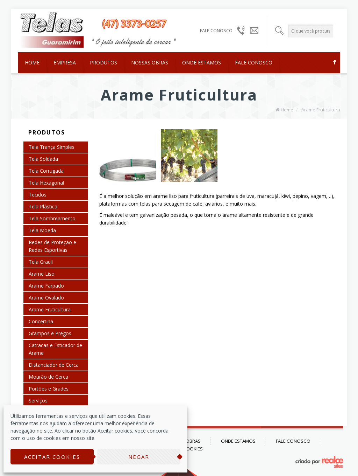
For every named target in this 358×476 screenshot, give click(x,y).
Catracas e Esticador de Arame (55, 349)
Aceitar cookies (52, 456)
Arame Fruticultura (320, 109)
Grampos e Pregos (50, 333)
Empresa (64, 62)
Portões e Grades (49, 388)
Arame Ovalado (46, 297)
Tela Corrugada (46, 170)
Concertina (41, 321)
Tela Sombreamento (52, 218)
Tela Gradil (41, 261)
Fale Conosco (253, 62)
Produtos (103, 62)
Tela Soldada (43, 159)
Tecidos (37, 194)
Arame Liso (42, 273)
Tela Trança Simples (51, 147)
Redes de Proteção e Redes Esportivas (52, 246)
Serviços (38, 400)
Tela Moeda (42, 230)
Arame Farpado (46, 285)
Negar (138, 456)
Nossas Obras (149, 62)
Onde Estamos (201, 62)
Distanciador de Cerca (54, 364)
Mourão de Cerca (48, 376)
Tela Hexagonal (46, 182)
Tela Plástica (43, 206)
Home (32, 62)
